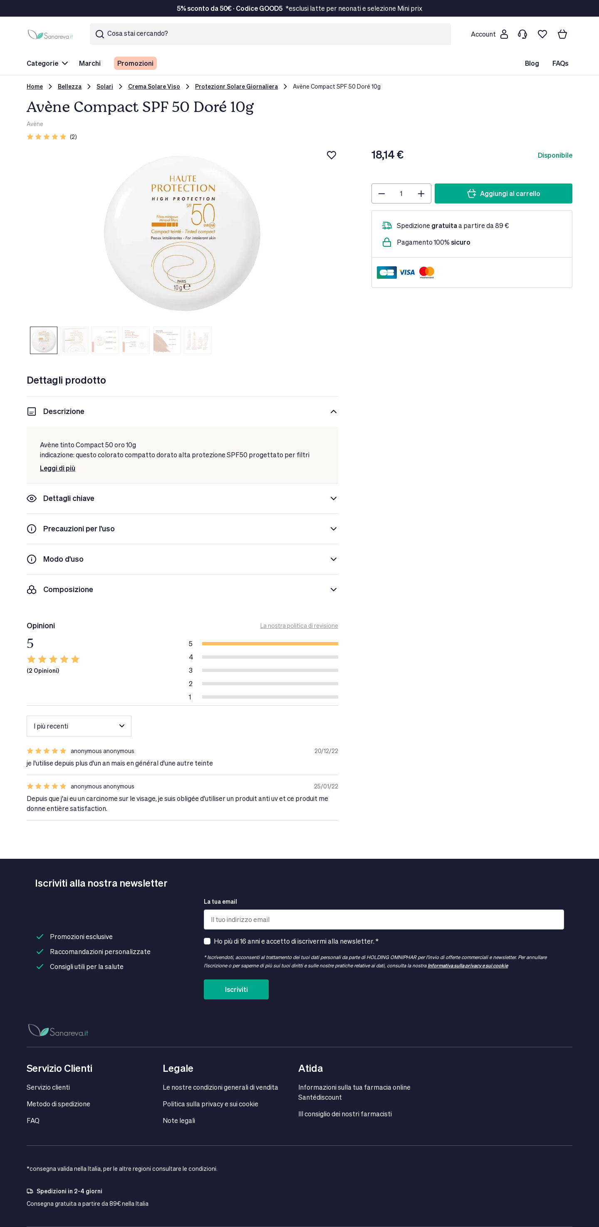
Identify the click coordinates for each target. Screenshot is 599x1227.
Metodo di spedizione (58, 1104)
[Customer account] (489, 34)
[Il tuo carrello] (562, 34)
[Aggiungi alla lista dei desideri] (332, 155)
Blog (532, 63)
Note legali (179, 1120)
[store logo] (52, 34)
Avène (35, 123)
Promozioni (135, 63)
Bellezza (70, 86)
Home (35, 86)
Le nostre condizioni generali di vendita (220, 1087)
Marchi (90, 63)
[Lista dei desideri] (542, 34)
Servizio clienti (48, 1087)
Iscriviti (236, 989)
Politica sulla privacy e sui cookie (210, 1104)
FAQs (560, 63)
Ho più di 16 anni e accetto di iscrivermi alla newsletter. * (296, 941)
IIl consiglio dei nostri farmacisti (345, 1114)
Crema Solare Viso (154, 86)
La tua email (220, 901)
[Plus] (421, 193)
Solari (105, 86)
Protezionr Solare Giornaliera (236, 86)
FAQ (33, 1120)
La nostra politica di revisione (299, 625)
